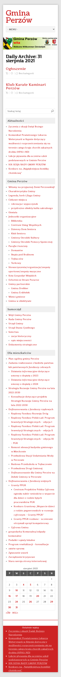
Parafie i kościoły (17, 246)
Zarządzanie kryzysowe (21, 557)
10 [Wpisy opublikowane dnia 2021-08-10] (16, 590)
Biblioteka (16, 221)
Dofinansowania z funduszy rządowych (30, 409)
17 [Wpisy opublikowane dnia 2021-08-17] (17, 596)
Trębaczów (17, 258)
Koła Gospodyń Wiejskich (22, 275)
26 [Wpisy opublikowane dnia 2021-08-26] (30, 601)
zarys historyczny (21, 336)
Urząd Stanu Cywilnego (21, 327)
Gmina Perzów (19, 16)
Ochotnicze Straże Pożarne (23, 280)
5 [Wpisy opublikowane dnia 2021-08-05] (30, 584)
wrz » (15, 612)
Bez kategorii (26, 73)
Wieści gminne (16, 296)
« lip (8, 612)
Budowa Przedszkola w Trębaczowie (31, 464)
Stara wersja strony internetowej (27, 561)
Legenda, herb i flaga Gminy (24, 195)
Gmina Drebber (19, 288)
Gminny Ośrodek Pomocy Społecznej (31, 242)
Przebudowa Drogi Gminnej (26, 468)
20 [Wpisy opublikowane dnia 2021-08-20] (37, 596)
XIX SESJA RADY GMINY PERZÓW (27, 164)
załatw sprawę (16, 548)
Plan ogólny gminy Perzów (23, 358)
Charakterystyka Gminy (21, 191)
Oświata (12, 212)
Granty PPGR (18, 485)
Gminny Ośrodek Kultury (25, 237)
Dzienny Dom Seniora (23, 229)
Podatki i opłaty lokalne (21, 540)
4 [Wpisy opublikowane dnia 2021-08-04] (23, 584)
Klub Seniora (18, 233)
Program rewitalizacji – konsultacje (28, 544)
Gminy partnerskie (19, 284)
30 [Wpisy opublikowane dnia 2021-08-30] (9, 607)
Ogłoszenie (16, 69)
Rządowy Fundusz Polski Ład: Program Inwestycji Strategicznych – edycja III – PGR (33, 438)
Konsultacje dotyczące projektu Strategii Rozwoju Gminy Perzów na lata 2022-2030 (31, 400)
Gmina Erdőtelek (20, 292)
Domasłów (17, 250)
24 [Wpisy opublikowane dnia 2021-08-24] (16, 601)
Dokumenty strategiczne (22, 344)
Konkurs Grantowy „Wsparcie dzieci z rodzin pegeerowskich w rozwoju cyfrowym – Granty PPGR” (34, 510)
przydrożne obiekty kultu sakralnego (32, 208)
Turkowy (16, 263)
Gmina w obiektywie (19, 301)
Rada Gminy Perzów (19, 319)
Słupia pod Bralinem (22, 254)
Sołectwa (13, 332)
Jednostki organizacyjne (22, 216)
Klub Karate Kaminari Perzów (26, 86)
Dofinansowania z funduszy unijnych (29, 481)
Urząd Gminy (15, 323)
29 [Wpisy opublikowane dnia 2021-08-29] (51, 601)
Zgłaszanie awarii (18, 552)
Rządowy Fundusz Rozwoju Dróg (29, 413)
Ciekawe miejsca (17, 199)
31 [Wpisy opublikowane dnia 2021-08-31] (16, 607)
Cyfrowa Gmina (19, 527)
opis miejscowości (21, 340)
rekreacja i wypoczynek (24, 204)
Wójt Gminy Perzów (19, 315)
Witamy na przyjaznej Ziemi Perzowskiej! (31, 187)
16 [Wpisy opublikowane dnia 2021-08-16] (9, 596)
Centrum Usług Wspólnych (26, 225)
